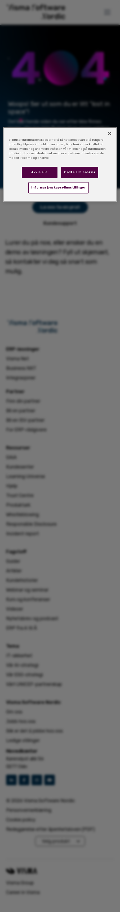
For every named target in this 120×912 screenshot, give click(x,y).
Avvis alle (39, 172)
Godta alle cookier (79, 172)
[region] (60, 164)
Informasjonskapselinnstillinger (58, 188)
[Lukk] (109, 133)
